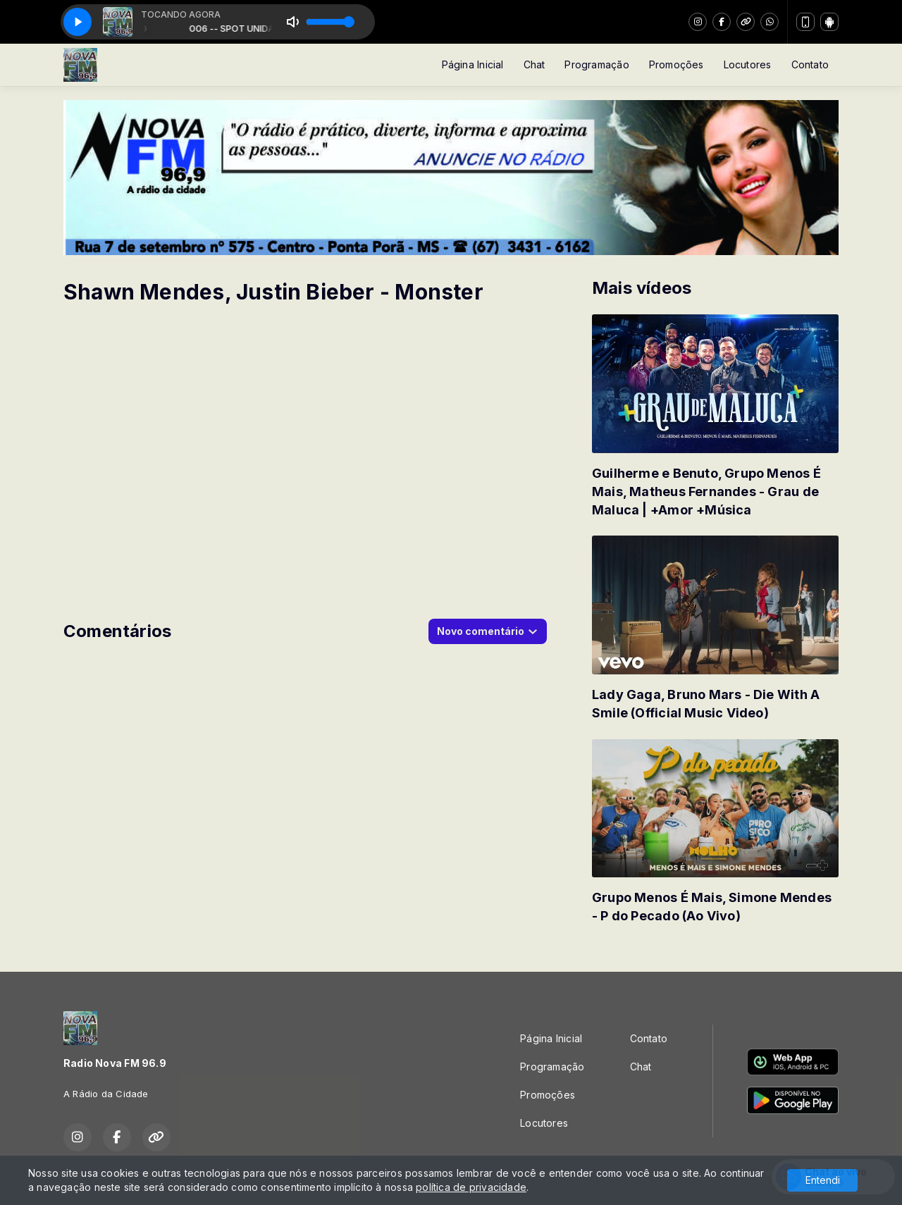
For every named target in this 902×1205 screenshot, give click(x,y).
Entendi (822, 1180)
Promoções (676, 64)
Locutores (748, 64)
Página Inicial (473, 64)
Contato (810, 64)
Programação (596, 64)
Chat (534, 64)
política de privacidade (471, 1187)
